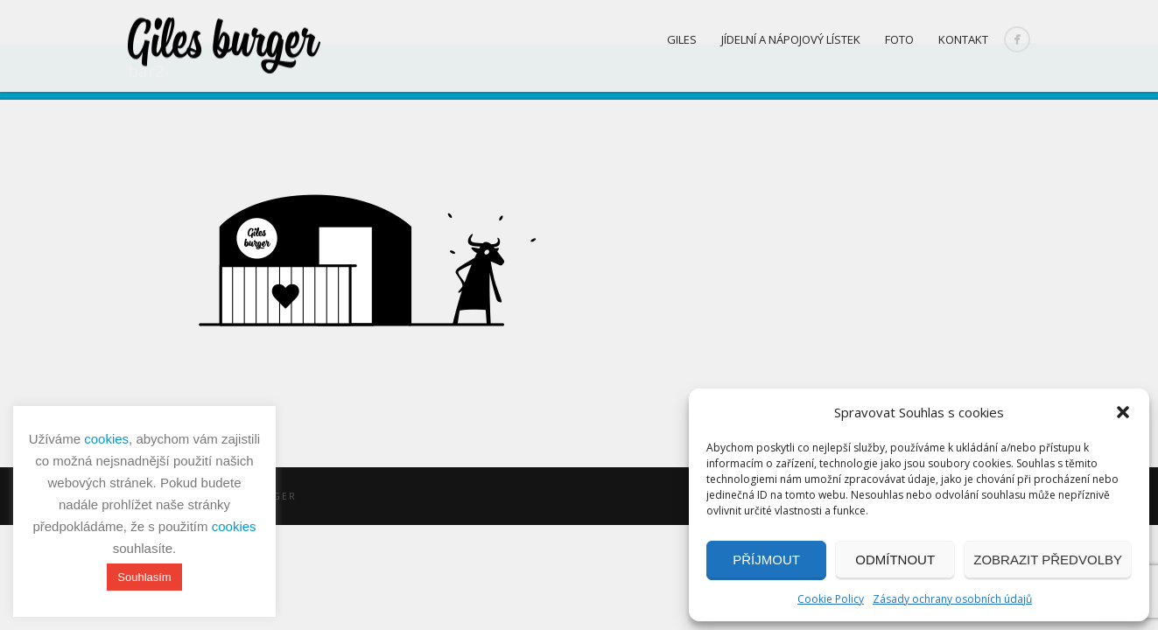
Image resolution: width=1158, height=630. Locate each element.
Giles (682, 39)
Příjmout (766, 559)
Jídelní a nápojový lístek (790, 39)
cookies (106, 438)
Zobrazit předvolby (1047, 559)
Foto (899, 39)
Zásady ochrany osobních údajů (952, 599)
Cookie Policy (830, 599)
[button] (1123, 412)
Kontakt (963, 39)
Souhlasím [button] (144, 577)
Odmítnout (895, 559)
